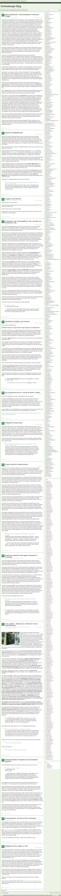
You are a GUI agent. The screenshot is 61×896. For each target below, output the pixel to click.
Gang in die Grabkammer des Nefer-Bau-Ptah (32, 880)
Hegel (48, 197)
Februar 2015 (49, 642)
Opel (47, 318)
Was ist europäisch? (50, 464)
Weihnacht (48, 466)
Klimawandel (49, 246)
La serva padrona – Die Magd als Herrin (53, 259)
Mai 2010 (48, 717)
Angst (7, 558)
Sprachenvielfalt (49, 403)
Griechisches (49, 179)
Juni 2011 (48, 700)
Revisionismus (49, 362)
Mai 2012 (48, 685)
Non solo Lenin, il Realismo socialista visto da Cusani (17, 749)
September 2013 (49, 664)
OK (54, 895)
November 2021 (49, 536)
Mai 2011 (48, 701)
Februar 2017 (49, 611)
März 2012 (48, 688)
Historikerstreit (49, 204)
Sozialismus (48, 400)
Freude (48, 149)
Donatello (48, 101)
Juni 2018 (48, 590)
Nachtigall (48, 298)
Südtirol (48, 412)
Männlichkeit (49, 277)
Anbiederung (49, 34)
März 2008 (48, 751)
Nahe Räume (21, 558)
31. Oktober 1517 (49, 18)
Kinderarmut (49, 243)
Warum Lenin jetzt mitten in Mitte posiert (14, 742)
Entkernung (48, 112)
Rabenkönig (48, 354)
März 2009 (48, 735)
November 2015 (49, 630)
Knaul (48, 247)
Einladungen (49, 106)
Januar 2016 (49, 628)
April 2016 (48, 624)
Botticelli (48, 65)
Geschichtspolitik (49, 170)
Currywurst (48, 85)
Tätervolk (48, 421)
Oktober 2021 (49, 537)
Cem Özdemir (49, 78)
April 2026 (48, 481)
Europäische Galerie (50, 123)
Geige (9, 847)
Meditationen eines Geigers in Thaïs (16, 846)
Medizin (48, 282)
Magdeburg (48, 273)
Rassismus (48, 358)
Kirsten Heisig (33, 150)
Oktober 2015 (49, 632)
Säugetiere (48, 374)
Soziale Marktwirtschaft (50, 399)
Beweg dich (48, 60)
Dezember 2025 (49, 485)
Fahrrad (48, 133)
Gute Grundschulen (9, 394)
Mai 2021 (48, 544)
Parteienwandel (49, 328)
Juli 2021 (48, 541)
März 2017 (48, 609)
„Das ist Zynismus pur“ (11, 305)
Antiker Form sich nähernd (51, 42)
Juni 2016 (48, 621)
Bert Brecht (48, 59)
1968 (7, 200)
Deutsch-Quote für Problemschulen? (16, 464)
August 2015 (49, 634)
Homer (48, 208)
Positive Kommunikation (50, 348)
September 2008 (49, 743)
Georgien (48, 166)
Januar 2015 (49, 643)
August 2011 (49, 697)
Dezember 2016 (49, 613)
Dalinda (48, 86)
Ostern (48, 323)
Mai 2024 (48, 502)
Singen (48, 391)
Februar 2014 (49, 658)
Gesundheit (48, 171)
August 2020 (49, 556)
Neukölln (48, 308)
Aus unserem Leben (50, 48)
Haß (47, 192)
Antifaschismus (49, 39)
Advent (48, 23)
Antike (7, 847)
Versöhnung (20, 200)
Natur (47, 303)
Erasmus (48, 115)
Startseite (3, 1)
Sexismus (48, 387)
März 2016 (48, 625)
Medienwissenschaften (50, 281)
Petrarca (48, 335)
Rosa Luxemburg (49, 366)
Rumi (47, 367)
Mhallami (48, 285)
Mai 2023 (48, 516)
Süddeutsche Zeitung (50, 411)
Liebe (9, 200)
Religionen (48, 361)
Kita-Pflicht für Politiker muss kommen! (17, 321)
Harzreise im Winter (50, 191)
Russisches (48, 369)
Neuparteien (49, 310)
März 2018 (48, 594)
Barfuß (48, 55)
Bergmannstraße (49, 57)
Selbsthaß (48, 384)
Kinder (48, 242)
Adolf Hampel (49, 22)
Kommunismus (49, 250)
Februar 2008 (49, 752)
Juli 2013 (48, 667)
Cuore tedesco (49, 84)
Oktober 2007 (49, 757)
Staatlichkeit (49, 404)
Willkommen (18, 1)
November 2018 (49, 583)
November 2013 (49, 662)
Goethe (48, 175)
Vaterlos (48, 443)
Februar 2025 (49, 494)
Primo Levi (48, 349)
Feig (47, 141)
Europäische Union (50, 124)
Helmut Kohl (49, 201)
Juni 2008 (48, 747)
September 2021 (49, 539)
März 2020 (48, 562)
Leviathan (48, 267)
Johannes (48, 226)
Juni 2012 (48, 684)
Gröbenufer (48, 180)
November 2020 (49, 552)
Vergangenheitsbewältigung (14, 200)
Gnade (48, 174)
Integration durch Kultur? (50, 217)
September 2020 (49, 554)
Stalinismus (48, 407)
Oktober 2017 (49, 600)
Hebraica (48, 196)
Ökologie (48, 316)
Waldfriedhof (49, 460)
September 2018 (49, 586)
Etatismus (48, 118)
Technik (48, 424)
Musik (48, 293)
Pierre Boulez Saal (50, 340)
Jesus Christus (49, 222)
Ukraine (48, 437)
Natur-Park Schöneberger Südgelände (53, 305)
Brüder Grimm (49, 68)
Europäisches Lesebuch (50, 125)
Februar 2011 (49, 705)
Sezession (48, 388)
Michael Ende (49, 286)
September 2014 (49, 649)
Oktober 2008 (49, 742)
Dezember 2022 (49, 523)
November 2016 (49, 615)
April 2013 (48, 671)
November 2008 (49, 740)
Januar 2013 (49, 675)
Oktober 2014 (49, 647)
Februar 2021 (49, 548)
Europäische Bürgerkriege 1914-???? (53, 120)
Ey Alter (48, 132)
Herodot (48, 203)
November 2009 (49, 725)
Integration (8, 17)
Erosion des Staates (50, 116)
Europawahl (48, 129)
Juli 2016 (48, 620)
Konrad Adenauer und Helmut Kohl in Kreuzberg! (20, 818)
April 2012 (48, 687)
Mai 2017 (48, 607)
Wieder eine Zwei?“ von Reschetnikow (33, 633)
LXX (47, 272)
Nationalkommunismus (50, 301)
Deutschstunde (49, 95)
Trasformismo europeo (50, 430)
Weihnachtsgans (49, 467)
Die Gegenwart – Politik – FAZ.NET (13, 768)
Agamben (48, 26)
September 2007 (49, 759)
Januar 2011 (49, 706)
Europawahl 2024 (49, 131)
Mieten (48, 288)
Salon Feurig (49, 370)
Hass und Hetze (49, 195)
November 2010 (49, 709)
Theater (48, 425)
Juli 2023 (48, 514)
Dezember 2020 (49, 550)
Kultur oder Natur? (50, 256)
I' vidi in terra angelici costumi (51, 212)
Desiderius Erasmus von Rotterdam (52, 94)
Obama (48, 315)
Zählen (48, 472)
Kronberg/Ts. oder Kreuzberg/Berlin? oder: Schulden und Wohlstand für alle (23, 222)
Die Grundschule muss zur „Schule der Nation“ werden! (22, 392)
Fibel (47, 144)
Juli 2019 (48, 573)
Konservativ (11, 17)
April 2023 (48, 518)
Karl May (48, 238)
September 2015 (49, 633)
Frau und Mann (49, 146)
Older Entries (4, 890)
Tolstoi (48, 429)
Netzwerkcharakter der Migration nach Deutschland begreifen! (21, 760)
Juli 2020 (48, 557)
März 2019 (48, 578)
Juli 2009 (48, 730)
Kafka (48, 233)
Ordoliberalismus (49, 320)
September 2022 (49, 524)
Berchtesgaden (49, 56)
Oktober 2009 (49, 726)
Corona (48, 81)
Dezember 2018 (49, 582)
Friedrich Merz (49, 150)
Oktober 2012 (49, 679)
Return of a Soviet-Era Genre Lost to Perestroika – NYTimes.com (19, 729)
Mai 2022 (48, 528)
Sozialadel (48, 396)
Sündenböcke (49, 413)
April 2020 (48, 561)
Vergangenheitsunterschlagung (52, 451)
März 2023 (48, 519)
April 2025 (48, 491)
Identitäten (48, 213)
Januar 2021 (49, 549)
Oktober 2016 (49, 616)
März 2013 (48, 672)
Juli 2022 (48, 527)
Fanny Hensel (49, 136)
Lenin (47, 265)
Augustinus (48, 47)
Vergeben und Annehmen (13, 199)
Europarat (48, 127)
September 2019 (49, 570)
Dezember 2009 (49, 723)
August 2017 (49, 603)
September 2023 (49, 511)
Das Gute (48, 90)
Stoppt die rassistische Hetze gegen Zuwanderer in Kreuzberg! (21, 556)
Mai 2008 (48, 748)
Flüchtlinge (48, 145)
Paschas (48, 329)
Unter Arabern (49, 438)
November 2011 (49, 693)
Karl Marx (48, 237)
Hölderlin (48, 205)
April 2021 (48, 545)
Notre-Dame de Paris (50, 312)
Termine (7, 1)
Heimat (48, 200)
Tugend (48, 433)
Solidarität (8, 424)
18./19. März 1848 (49, 14)
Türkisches (48, 434)
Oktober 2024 (49, 498)
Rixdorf (48, 365)
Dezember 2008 (49, 739)
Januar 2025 (49, 495)
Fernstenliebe (49, 142)
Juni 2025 (48, 490)
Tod (47, 428)
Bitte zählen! (49, 63)
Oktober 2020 (49, 553)
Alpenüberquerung (50, 27)
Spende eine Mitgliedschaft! (14, 132)
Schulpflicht (48, 382)
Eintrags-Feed (49, 765)
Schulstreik (48, 383)
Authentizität (49, 51)
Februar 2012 (49, 689)
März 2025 (48, 493)
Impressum (24, 1)
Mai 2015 (48, 638)
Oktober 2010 (49, 710)
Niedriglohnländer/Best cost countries (53, 311)
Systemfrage (49, 416)
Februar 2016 (49, 626)
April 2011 (48, 702)
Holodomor (48, 207)
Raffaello (48, 357)
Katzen (48, 241)
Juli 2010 (48, 714)
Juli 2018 (48, 588)
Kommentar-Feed (49, 766)
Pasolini (48, 331)
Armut (48, 44)
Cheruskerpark (49, 80)
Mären (48, 280)
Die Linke (48, 97)
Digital (48, 98)
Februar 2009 (49, 736)
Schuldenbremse (49, 379)
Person (48, 332)
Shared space (49, 390)
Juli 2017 (48, 604)
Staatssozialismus (49, 405)
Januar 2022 (49, 533)
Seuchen (48, 386)
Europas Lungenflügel (50, 128)
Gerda (48, 167)
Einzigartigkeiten (49, 110)
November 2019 (49, 567)
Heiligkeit (48, 199)
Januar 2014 (49, 659)
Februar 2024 (49, 506)
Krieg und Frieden (16, 17)
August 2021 (49, 540)
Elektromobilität (49, 111)
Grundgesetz (49, 182)
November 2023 (49, 510)
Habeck (48, 187)
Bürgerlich (48, 72)
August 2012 (49, 681)
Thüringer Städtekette (50, 426)
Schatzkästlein (12, 1)
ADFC (48, 19)
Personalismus (49, 333)
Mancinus (48, 276)
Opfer (47, 319)
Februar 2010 (49, 721)
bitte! (47, 64)
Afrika (48, 25)
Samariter (48, 371)
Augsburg (48, 46)
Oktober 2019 (49, 569)
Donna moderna (49, 102)
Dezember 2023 (49, 508)
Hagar (48, 188)
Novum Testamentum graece (51, 314)
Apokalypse (48, 43)
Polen (48, 345)
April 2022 (48, 529)
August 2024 (49, 499)
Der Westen (48, 93)
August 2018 (49, 587)
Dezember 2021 (49, 535)
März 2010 (48, 719)
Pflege (48, 336)
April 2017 (48, 608)
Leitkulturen (48, 264)
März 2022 (48, 531)
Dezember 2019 (49, 566)
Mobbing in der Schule (50, 290)
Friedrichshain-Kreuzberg (12, 558)
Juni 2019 (48, 574)
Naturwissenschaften (50, 307)
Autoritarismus (49, 52)
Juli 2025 (48, 489)
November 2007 (49, 756)
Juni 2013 (48, 668)
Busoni (48, 73)
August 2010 (49, 713)
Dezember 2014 (49, 645)
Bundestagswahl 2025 (50, 69)
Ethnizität (48, 119)
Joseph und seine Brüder (51, 229)
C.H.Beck (48, 76)
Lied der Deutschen (50, 271)
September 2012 (49, 680)
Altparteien (48, 30)
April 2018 (48, 592)
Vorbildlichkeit (49, 458)
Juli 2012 (48, 683)
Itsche (48, 221)
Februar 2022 (49, 532)
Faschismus (48, 137)
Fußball (48, 158)
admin (7, 194)
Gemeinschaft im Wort (50, 163)
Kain (47, 234)
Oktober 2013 (49, 663)
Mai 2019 (48, 575)
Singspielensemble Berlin (51, 392)
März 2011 (48, 704)
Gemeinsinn (48, 165)
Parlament (48, 327)
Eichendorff (48, 103)
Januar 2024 (49, 507)
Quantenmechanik (49, 353)
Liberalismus (49, 268)
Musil (47, 294)
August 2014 (49, 650)
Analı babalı (48, 31)
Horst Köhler (49, 209)
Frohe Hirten (49, 154)
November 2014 (49, 646)
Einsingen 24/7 (49, 107)
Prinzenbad (48, 350)
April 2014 (48, 655)
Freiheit (48, 148)
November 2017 (49, 599)
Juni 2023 (48, 515)
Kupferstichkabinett (50, 258)
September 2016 (49, 617)
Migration (17, 558)
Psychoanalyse (49, 352)
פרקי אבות (50, 476)
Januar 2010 (49, 722)
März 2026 (48, 482)
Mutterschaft (49, 297)
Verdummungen (49, 447)
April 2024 (48, 503)
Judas (48, 230)
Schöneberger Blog (11, 6)
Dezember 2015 (49, 629)
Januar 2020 (49, 565)
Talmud (48, 420)
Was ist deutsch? (49, 463)
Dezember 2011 (49, 692)
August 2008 (49, 744)
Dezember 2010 (49, 708)
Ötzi (47, 324)
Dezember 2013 (49, 660)
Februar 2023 (49, 520)
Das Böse (48, 89)
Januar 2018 (49, 596)
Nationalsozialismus (50, 302)
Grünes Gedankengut (50, 183)
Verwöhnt (48, 455)
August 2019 (49, 571)
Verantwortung (49, 446)
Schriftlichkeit (49, 378)
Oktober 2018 (49, 584)
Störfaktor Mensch (49, 408)
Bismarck (48, 61)
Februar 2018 (49, 595)
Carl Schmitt (49, 77)
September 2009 (49, 727)
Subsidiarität (49, 409)
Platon (48, 344)
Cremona (48, 82)
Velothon (48, 445)
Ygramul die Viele (49, 471)
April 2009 (48, 734)
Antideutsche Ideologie (50, 38)
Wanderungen (49, 462)
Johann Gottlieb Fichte (50, 225)
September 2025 (49, 486)
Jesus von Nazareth (50, 224)
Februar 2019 (49, 579)
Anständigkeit (49, 36)
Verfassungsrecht (49, 449)
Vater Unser (48, 442)
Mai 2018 (48, 591)
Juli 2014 (48, 651)
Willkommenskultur (50, 468)
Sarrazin (48, 373)
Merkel (48, 284)
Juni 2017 (48, 605)
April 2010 (48, 718)
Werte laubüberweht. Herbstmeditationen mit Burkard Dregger (22, 15)
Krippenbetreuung (49, 255)
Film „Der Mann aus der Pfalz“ (9, 829)
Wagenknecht (49, 459)
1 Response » (40, 394)
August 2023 (49, 512)
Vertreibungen (49, 454)
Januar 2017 (49, 612)
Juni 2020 (48, 558)
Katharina (48, 239)
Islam (47, 218)
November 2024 (49, 497)
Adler (47, 21)
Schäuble (48, 375)
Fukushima (48, 157)
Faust (47, 140)
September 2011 (49, 696)
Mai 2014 (48, 654)
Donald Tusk (49, 99)
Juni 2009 (48, 731)
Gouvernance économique (51, 178)
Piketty (48, 341)
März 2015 (48, 641)
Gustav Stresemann (50, 184)
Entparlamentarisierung (50, 114)
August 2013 (49, 666)
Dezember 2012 (49, 676)
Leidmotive (48, 263)
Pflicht (7, 224)
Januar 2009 (49, 738)
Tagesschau (48, 417)
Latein (48, 261)
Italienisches (49, 220)
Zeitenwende (49, 475)
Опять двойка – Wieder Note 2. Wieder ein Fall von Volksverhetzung (21, 624)
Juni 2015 (48, 637)
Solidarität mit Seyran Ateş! (13, 423)
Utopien (48, 441)
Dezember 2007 (49, 755)
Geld (7, 134)
